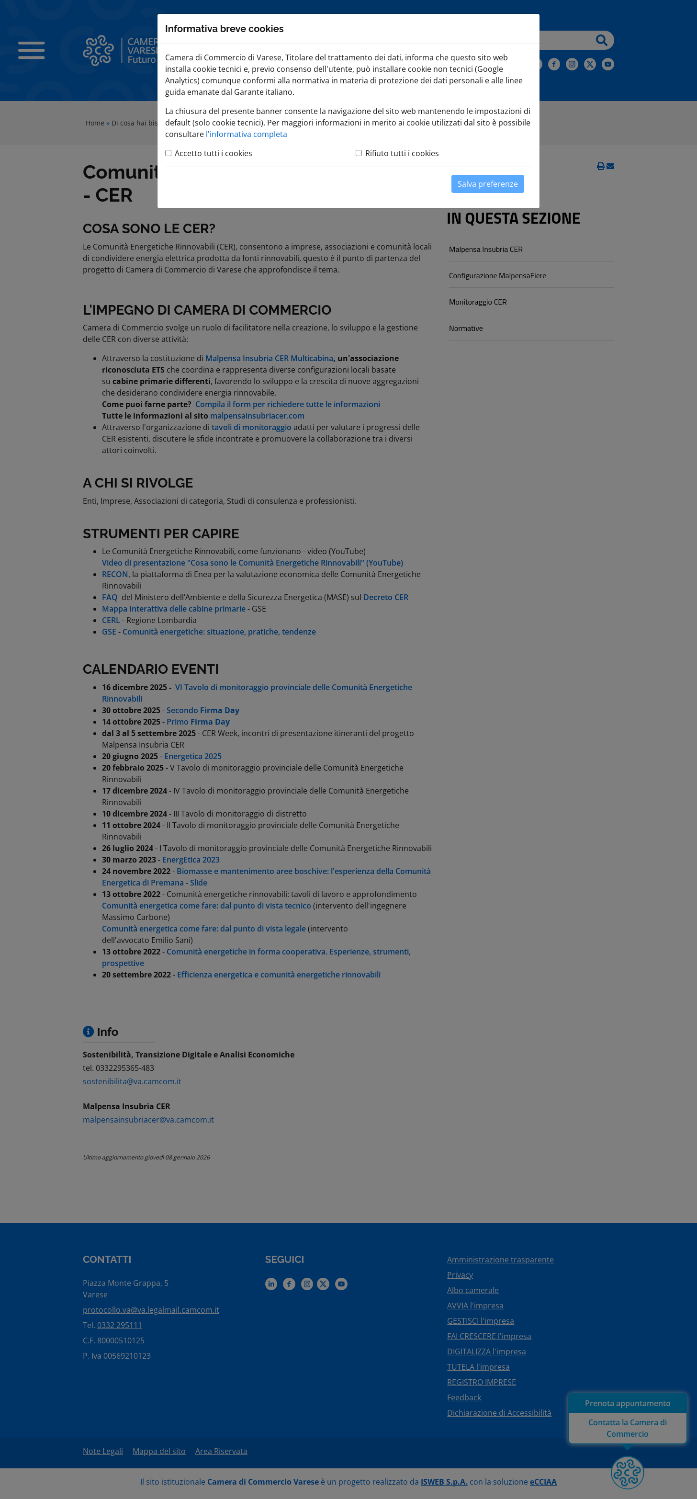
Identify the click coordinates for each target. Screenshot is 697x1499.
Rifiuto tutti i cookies (402, 153)
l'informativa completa (246, 134)
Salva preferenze (488, 184)
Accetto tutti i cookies (213, 153)
